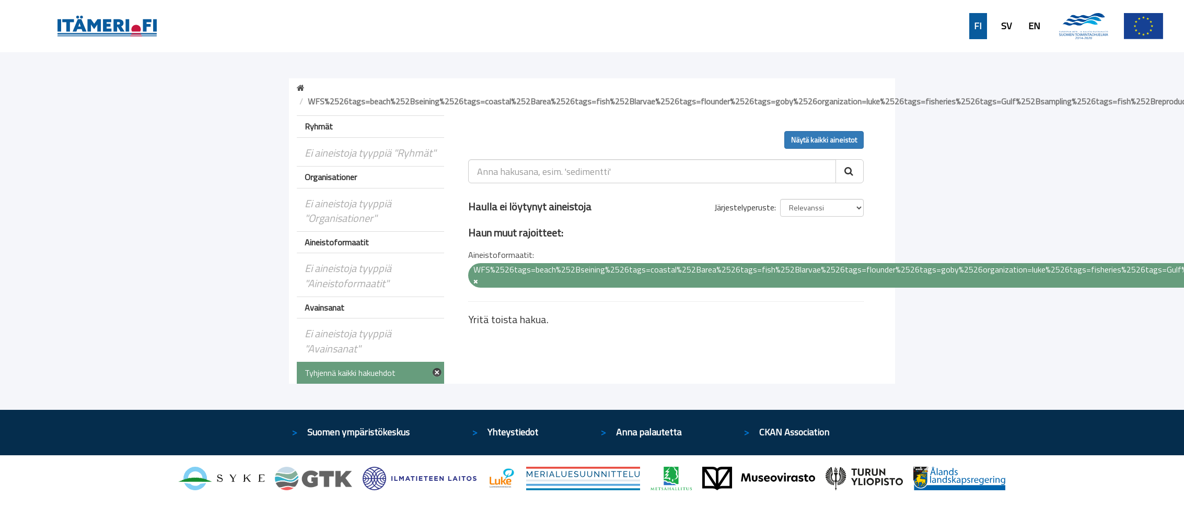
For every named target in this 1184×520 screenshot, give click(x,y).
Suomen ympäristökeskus (358, 432)
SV (1006, 26)
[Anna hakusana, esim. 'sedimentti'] (652, 171)
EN (1034, 26)
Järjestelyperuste (744, 207)
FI (978, 26)
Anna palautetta (648, 432)
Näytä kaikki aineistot (824, 139)
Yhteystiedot (512, 432)
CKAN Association (794, 432)
